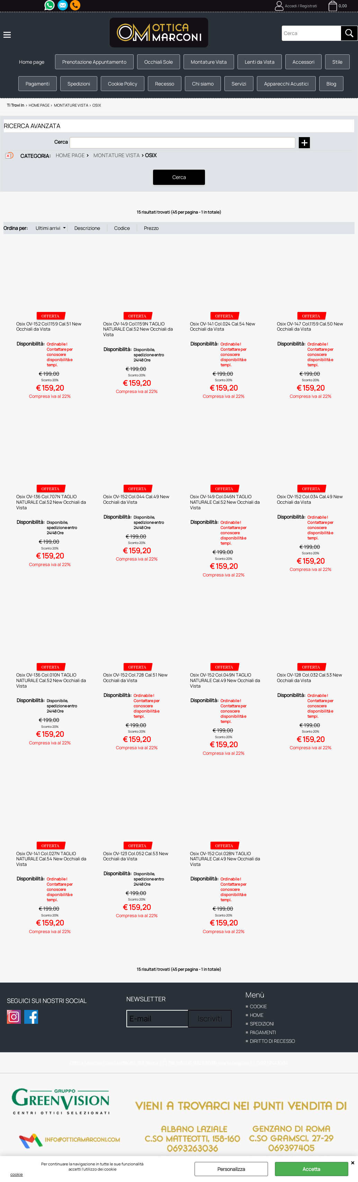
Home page (31, 62)
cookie (16, 1174)
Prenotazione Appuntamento (94, 62)
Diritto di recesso (272, 1041)
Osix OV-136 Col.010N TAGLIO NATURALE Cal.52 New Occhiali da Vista (51, 680)
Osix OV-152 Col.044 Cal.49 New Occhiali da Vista (136, 499)
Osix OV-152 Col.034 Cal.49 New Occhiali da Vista (310, 499)
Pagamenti (38, 83)
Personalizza (231, 1169)
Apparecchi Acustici (286, 83)
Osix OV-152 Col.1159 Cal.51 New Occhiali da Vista (48, 326)
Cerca (61, 141)
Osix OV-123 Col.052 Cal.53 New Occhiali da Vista (135, 856)
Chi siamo (203, 83)
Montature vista (116, 155)
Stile (337, 62)
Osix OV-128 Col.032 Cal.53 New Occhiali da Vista (309, 677)
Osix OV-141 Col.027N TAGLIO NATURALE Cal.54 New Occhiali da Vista (51, 858)
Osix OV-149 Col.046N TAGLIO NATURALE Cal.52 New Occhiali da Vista (225, 501)
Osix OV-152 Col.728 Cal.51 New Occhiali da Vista (135, 677)
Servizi (239, 83)
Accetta (311, 1169)
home (256, 1015)
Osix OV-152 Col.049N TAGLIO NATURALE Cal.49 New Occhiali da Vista (225, 680)
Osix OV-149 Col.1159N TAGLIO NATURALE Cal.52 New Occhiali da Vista (138, 328)
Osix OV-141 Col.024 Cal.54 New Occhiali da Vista (222, 326)
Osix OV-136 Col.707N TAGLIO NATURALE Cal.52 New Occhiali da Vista (51, 501)
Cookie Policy (122, 83)
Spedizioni (79, 83)
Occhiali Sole (158, 62)
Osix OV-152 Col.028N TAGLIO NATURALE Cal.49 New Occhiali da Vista (225, 858)
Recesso (164, 83)
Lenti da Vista (260, 62)
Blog (331, 83)
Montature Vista (209, 62)
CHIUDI (353, 1162)
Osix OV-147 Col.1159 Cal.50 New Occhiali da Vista (310, 326)
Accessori (303, 62)
